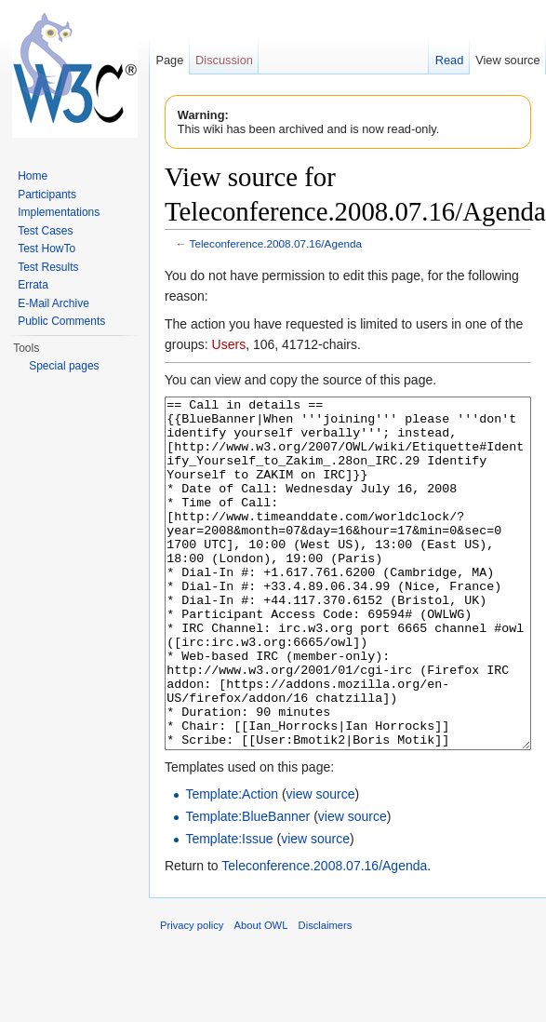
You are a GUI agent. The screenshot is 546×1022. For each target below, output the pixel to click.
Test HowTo (46, 248)
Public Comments (61, 321)
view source (320, 863)
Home (32, 175)
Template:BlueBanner (247, 886)
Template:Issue (229, 908)
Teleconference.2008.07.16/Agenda (276, 243)
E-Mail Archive (53, 303)
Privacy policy (191, 995)
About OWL (261, 995)
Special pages (64, 365)
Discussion (224, 60)
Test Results (48, 267)
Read (449, 60)
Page (169, 60)
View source (507, 60)
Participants (47, 194)
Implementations (59, 212)
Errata (33, 284)
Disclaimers (326, 995)
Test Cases (45, 230)
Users (229, 344)
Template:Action (231, 863)
